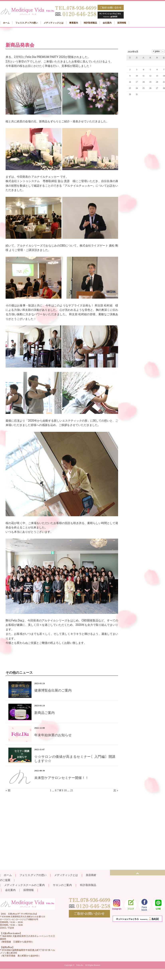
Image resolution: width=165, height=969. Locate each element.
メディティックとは (66, 875)
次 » (115, 790)
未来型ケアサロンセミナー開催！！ (61, 778)
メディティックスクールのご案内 (26, 885)
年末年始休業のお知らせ (53, 735)
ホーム (7, 875)
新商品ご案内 (44, 713)
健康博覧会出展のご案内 (53, 690)
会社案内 (10, 890)
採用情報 (28, 890)
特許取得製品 (88, 885)
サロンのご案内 (62, 885)
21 (71, 790)
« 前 (8, 790)
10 (65, 790)
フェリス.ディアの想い (33, 875)
